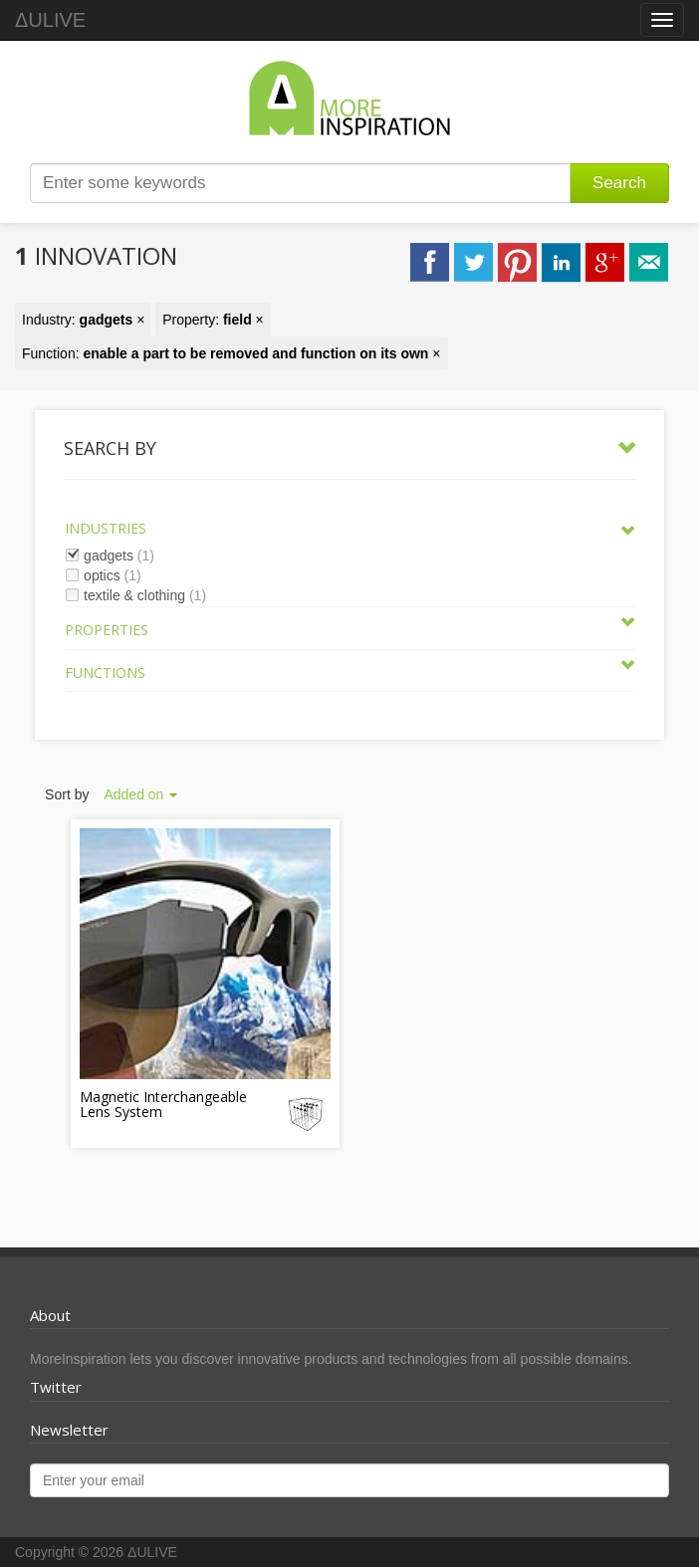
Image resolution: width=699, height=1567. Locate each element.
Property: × (213, 320)
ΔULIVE (50, 20)
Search (619, 182)
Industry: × (83, 320)
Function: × (231, 353)
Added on (140, 794)
